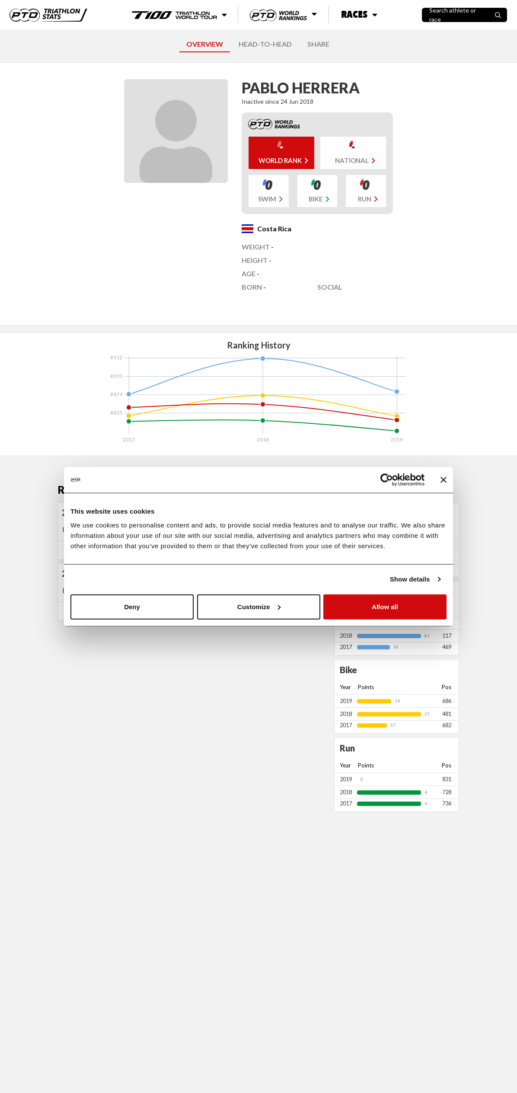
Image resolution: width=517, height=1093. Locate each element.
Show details (410, 579)
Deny (132, 606)
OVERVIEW (204, 44)
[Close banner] (443, 480)
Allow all (385, 606)
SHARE (318, 44)
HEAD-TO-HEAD (265, 44)
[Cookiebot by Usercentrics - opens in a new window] (386, 479)
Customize (259, 606)
